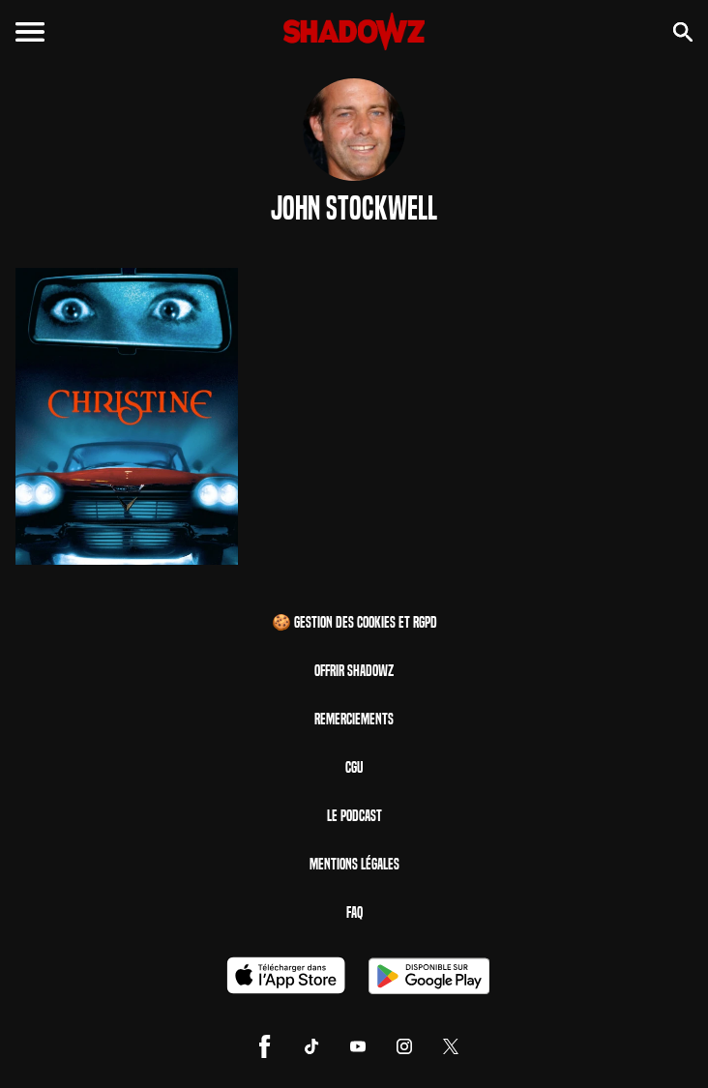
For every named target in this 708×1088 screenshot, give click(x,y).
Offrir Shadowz (354, 671)
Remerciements (354, 719)
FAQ (354, 912)
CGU (354, 767)
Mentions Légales (354, 864)
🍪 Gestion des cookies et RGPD (354, 622)
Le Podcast (354, 816)
